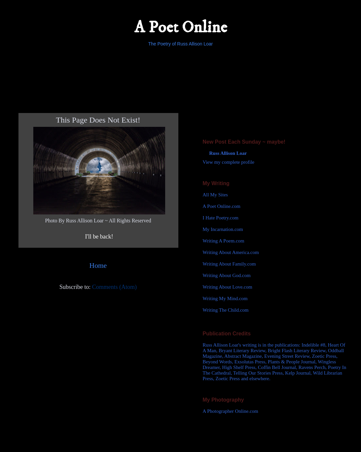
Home (98, 265)
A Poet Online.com (222, 206)
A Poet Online (180, 27)
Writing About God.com (227, 275)
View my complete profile (229, 162)
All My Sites (215, 194)
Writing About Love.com (228, 287)
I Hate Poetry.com (221, 217)
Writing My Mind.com (225, 298)
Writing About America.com (231, 252)
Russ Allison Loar (228, 153)
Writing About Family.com (229, 264)
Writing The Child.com (226, 310)
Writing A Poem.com (223, 240)
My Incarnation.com (223, 229)
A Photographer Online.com (230, 411)
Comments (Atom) (114, 287)
